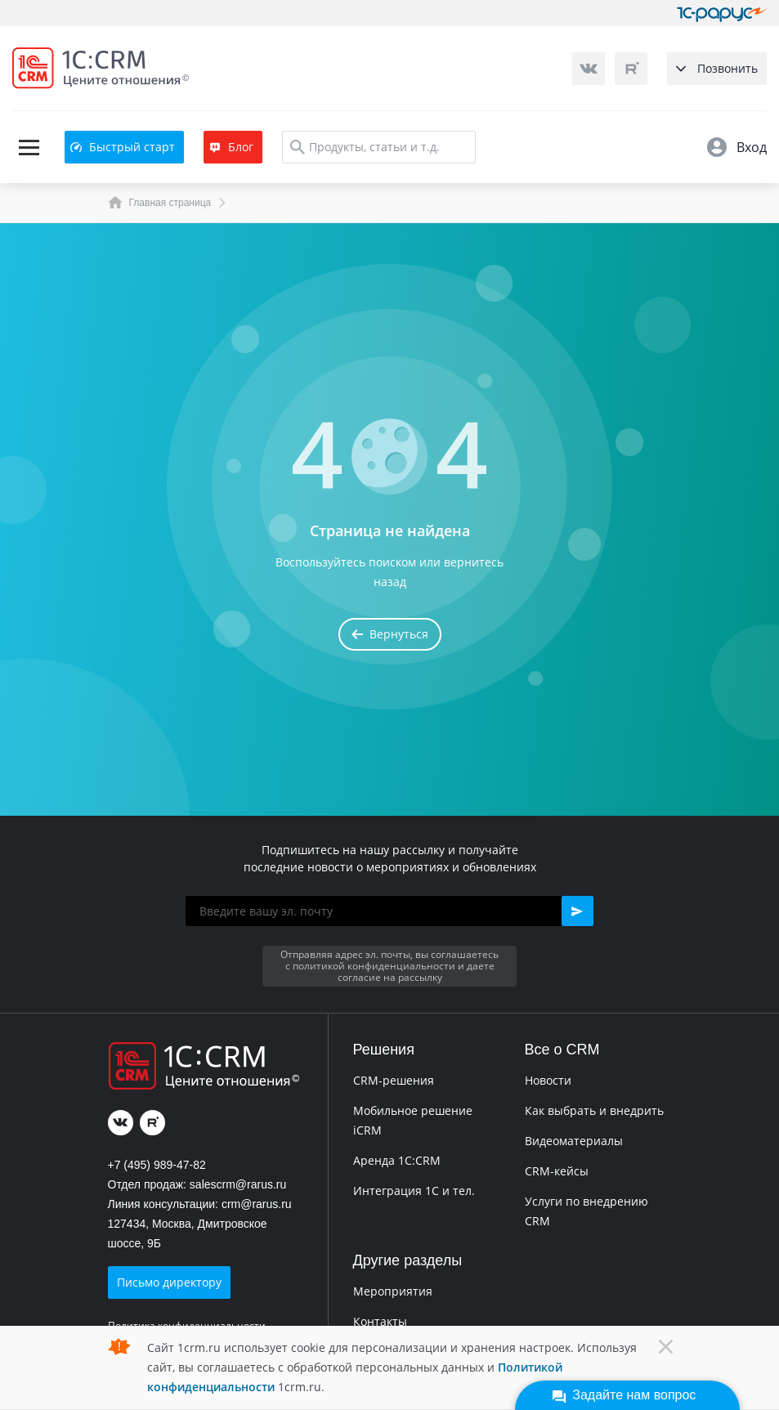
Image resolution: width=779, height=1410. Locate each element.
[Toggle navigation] (28, 147)
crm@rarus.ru (257, 1204)
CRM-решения (393, 1080)
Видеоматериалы (574, 1140)
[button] (577, 911)
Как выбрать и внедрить (594, 1110)
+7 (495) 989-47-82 (157, 1164)
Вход (737, 147)
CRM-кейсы (557, 1171)
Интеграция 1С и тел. (414, 1190)
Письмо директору (169, 1282)
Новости (548, 1080)
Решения (383, 1049)
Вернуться (389, 634)
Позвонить (717, 68)
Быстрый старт (122, 146)
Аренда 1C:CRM (397, 1160)
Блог (231, 146)
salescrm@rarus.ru (238, 1184)
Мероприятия (392, 1291)
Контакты (380, 1321)
